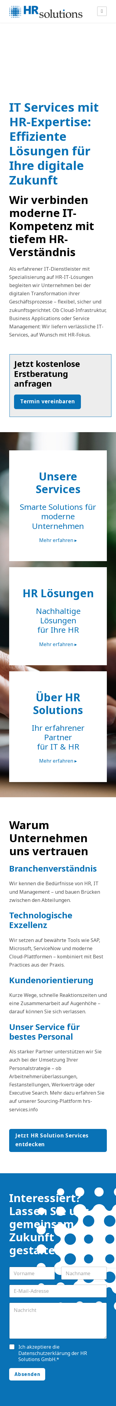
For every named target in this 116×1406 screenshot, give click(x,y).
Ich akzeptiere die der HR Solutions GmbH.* (52, 1353)
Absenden (27, 1374)
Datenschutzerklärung (44, 1353)
